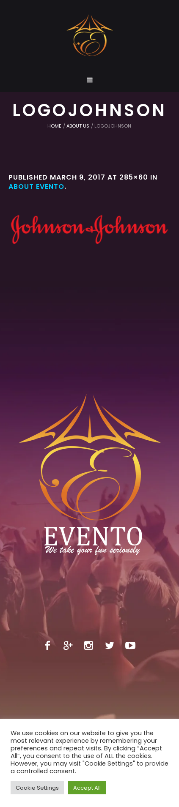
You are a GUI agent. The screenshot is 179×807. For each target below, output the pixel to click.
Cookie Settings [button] (37, 788)
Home (54, 126)
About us (77, 126)
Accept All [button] (87, 788)
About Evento (36, 186)
